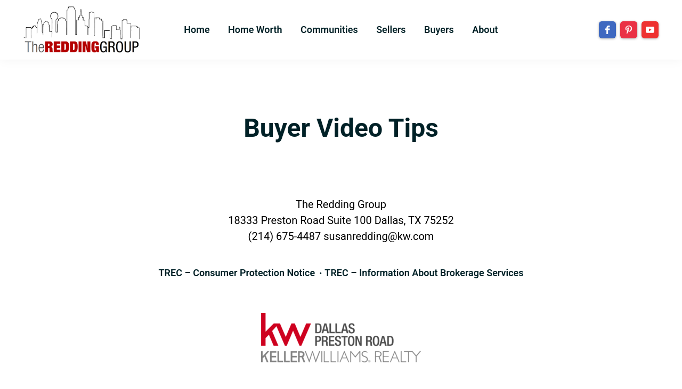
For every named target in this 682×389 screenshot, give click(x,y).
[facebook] (607, 29)
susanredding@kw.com (378, 236)
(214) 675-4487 (284, 236)
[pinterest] (628, 29)
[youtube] (650, 29)
